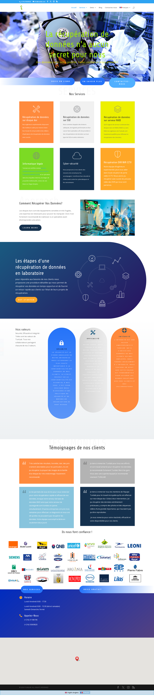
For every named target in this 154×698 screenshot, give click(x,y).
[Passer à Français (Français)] (85, 692)
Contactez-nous (111, 8)
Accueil (73, 8)
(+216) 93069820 (26, 2)
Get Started (26, 300)
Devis (92, 8)
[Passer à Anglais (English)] (72, 692)
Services (82, 8)
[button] (77, 658)
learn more (30, 228)
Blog (100, 8)
